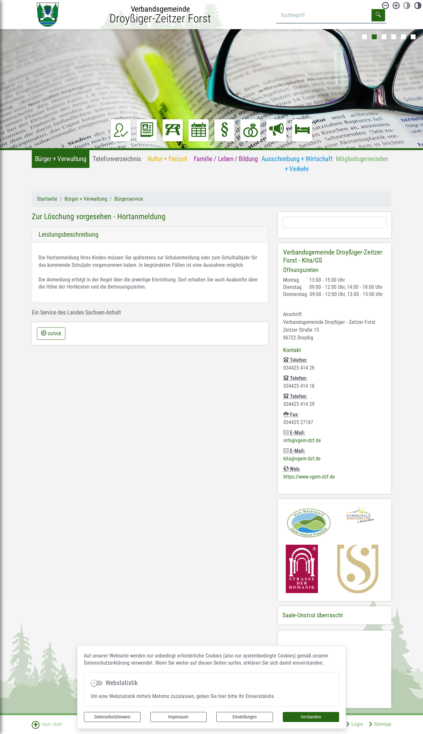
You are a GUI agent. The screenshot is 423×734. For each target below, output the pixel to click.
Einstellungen (245, 716)
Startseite (47, 199)
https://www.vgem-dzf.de (309, 477)
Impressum (178, 716)
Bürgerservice (128, 199)
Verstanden (311, 716)
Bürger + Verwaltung (85, 199)
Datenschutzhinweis (112, 716)
